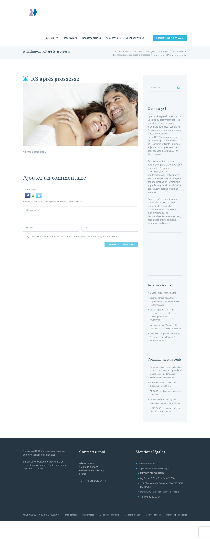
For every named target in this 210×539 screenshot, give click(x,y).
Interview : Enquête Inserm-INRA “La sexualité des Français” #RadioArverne (164, 341)
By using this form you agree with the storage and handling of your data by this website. (71, 239)
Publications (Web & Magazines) (151, 51)
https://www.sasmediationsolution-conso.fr (161, 506)
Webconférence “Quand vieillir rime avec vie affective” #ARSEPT (165, 329)
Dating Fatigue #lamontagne (164, 293)
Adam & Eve (177, 51)
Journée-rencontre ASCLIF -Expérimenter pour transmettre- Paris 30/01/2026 (166, 302)
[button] (28, 194)
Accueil (112, 51)
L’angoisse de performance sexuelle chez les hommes (165, 381)
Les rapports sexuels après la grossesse (129, 55)
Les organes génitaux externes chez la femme (164, 410)
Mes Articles (125, 51)
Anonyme (155, 407)
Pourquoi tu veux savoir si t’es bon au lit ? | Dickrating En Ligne (165, 374)
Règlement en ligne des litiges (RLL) (156, 483)
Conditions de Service (149, 478)
